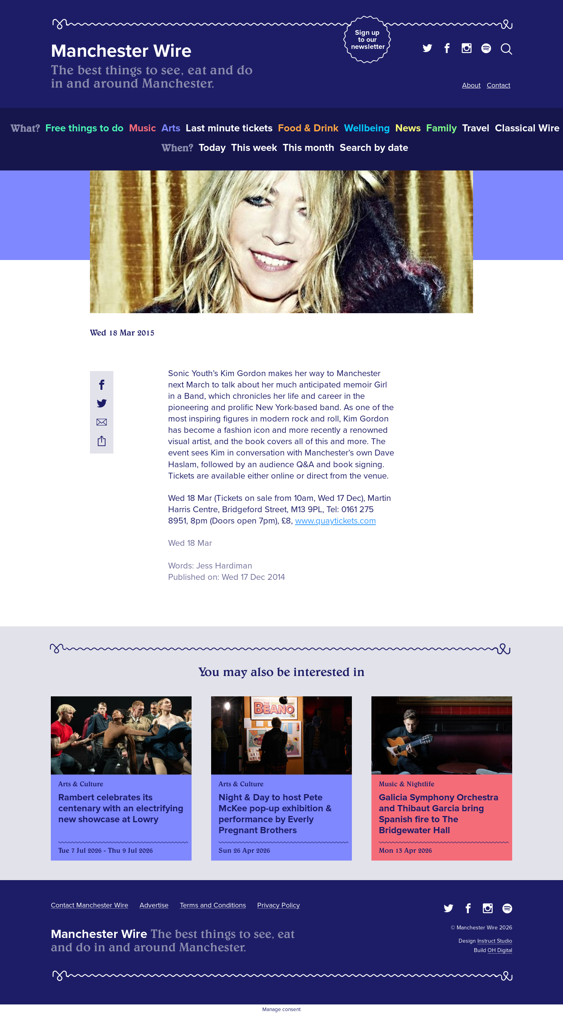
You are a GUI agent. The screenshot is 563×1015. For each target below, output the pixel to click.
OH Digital (500, 950)
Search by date (374, 148)
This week (254, 148)
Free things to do (84, 128)
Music (142, 128)
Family (441, 128)
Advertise (154, 905)
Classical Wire (527, 128)
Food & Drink (308, 128)
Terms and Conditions (213, 905)
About (471, 85)
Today (212, 148)
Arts (170, 128)
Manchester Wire (121, 51)
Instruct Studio (494, 941)
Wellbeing (367, 128)
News (408, 128)
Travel (475, 128)
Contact (498, 85)
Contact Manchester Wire (89, 905)
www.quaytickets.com (335, 521)
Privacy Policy (278, 905)
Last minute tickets (229, 128)
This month (308, 148)
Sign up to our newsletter (368, 39)
